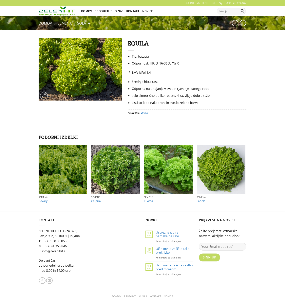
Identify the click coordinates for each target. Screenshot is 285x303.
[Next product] (235, 23)
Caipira (96, 201)
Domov (86, 11)
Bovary (43, 201)
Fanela (201, 201)
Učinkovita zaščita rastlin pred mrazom (174, 267)
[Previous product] (243, 23)
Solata (83, 23)
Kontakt (133, 11)
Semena (65, 23)
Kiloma (148, 201)
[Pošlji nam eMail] (49, 280)
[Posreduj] (242, 11)
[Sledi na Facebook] (42, 280)
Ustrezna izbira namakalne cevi (167, 234)
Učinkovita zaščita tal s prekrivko (172, 251)
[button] (44, 96)
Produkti (103, 11)
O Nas (119, 11)
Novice (147, 11)
